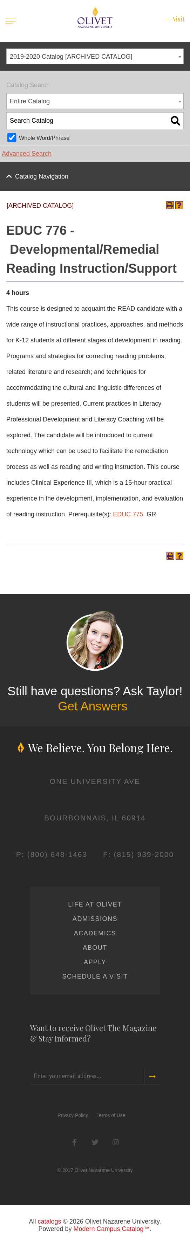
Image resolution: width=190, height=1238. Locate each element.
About (95, 947)
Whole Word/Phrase (44, 138)
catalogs (49, 1221)
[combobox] (95, 56)
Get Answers (92, 706)
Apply (95, 962)
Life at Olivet (95, 904)
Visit (178, 19)
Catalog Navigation (41, 176)
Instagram (115, 1142)
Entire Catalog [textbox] (30, 101)
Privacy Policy (72, 1115)
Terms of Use (110, 1115)
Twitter (94, 1142)
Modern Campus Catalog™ (111, 1228)
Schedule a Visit (95, 976)
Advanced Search (27, 153)
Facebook (74, 1142)
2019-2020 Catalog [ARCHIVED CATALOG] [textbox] (71, 56)
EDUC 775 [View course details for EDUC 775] (128, 514)
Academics (95, 933)
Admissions (95, 918)
